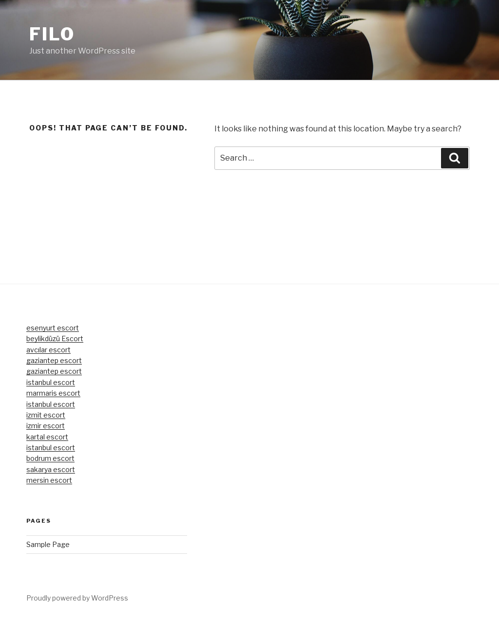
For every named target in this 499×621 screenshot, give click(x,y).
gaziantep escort (54, 360)
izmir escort (45, 425)
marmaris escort (53, 393)
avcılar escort (48, 350)
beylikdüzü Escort (54, 338)
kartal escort (47, 437)
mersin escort (49, 480)
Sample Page (48, 544)
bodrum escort (50, 458)
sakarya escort (50, 469)
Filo (52, 34)
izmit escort (45, 415)
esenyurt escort (52, 328)
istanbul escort (50, 382)
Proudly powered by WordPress (77, 598)
